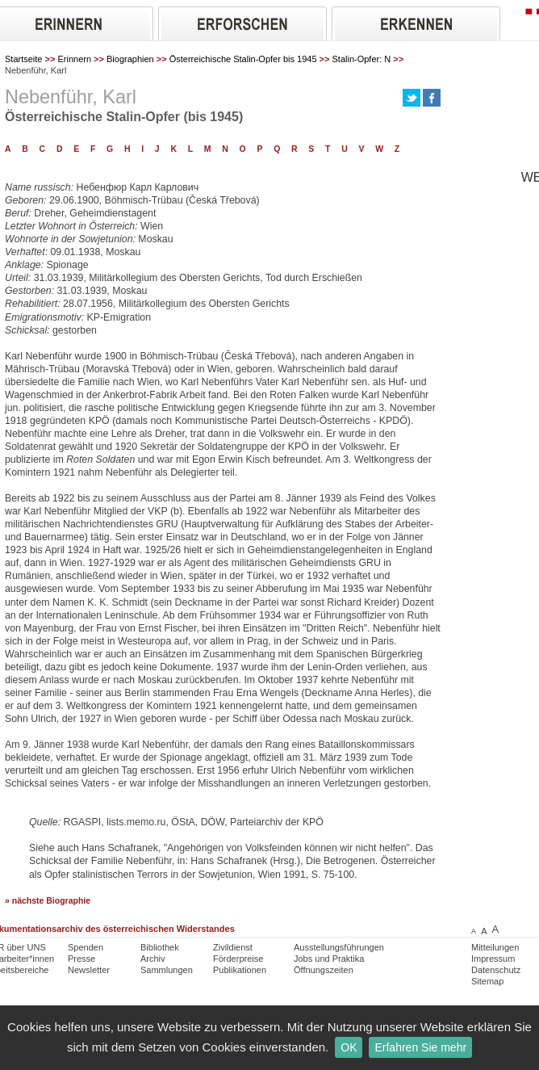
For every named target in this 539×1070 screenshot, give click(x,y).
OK (349, 1047)
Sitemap (487, 981)
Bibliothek (159, 947)
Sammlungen (166, 970)
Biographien (130, 59)
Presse (81, 958)
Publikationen (239, 970)
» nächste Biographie (47, 900)
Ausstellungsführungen (339, 947)
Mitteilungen (495, 947)
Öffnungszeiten (323, 970)
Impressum (493, 958)
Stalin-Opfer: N (361, 59)
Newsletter (89, 970)
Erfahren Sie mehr (420, 1047)
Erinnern (74, 59)
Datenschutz (495, 970)
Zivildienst (233, 947)
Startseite (23, 59)
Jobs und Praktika (329, 958)
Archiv (152, 958)
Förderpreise (238, 958)
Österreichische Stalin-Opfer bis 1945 (243, 59)
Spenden (85, 947)
